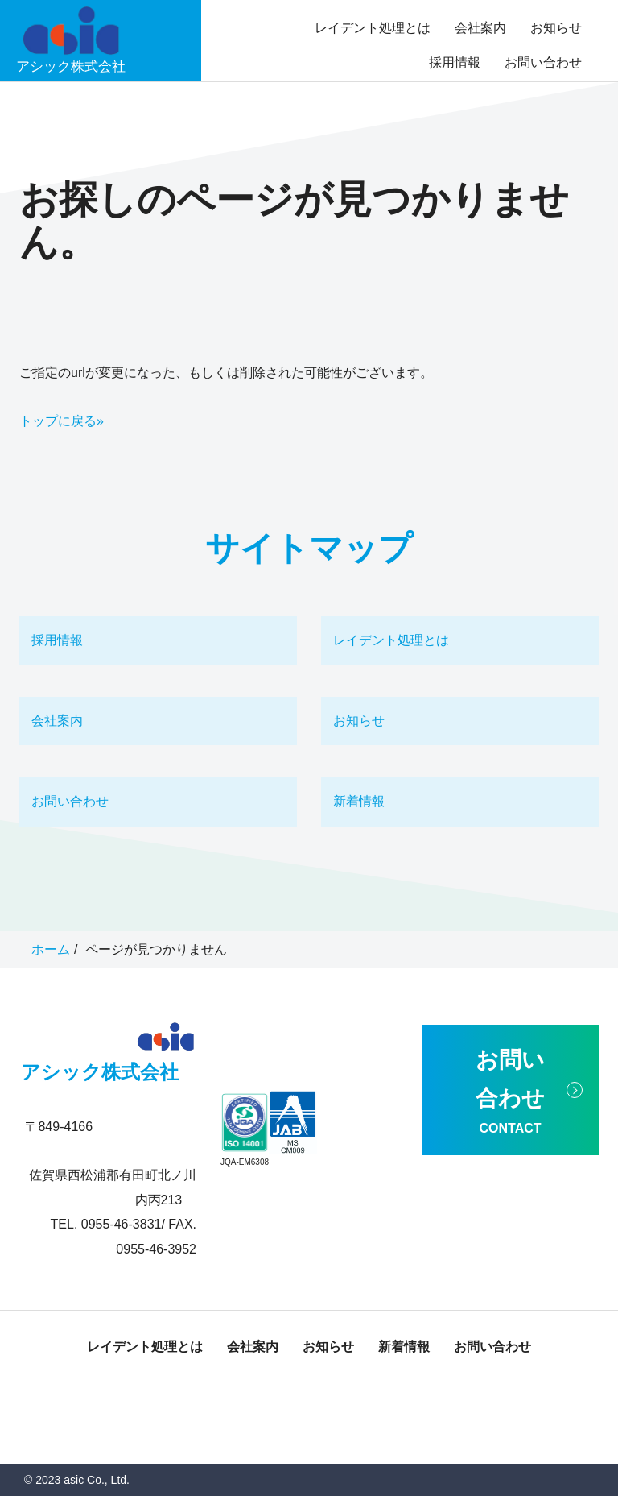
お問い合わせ (543, 62)
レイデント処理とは (373, 28)
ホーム (50, 949)
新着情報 (359, 801)
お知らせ (556, 28)
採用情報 (454, 62)
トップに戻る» (61, 421)
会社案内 (480, 28)
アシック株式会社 (100, 1072)
